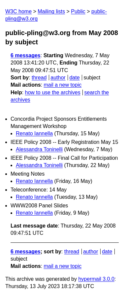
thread (39, 77)
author (57, 77)
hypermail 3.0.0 (96, 279)
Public (78, 11)
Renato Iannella (34, 133)
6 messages (26, 55)
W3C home (18, 11)
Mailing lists (51, 11)
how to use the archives (52, 92)
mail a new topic (62, 85)
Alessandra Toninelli (39, 149)
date (74, 77)
